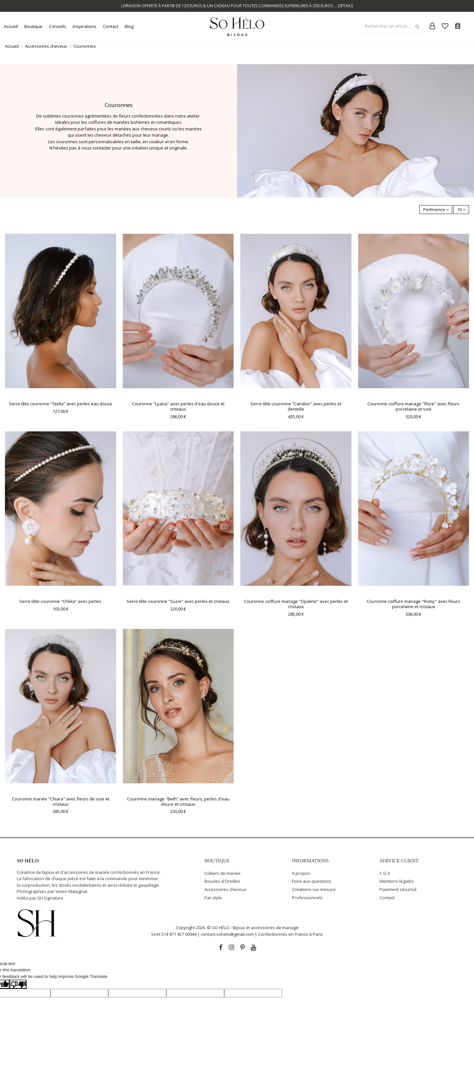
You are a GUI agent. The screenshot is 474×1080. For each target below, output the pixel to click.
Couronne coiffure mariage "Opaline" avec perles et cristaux (296, 603)
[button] (33, 26)
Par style (213, 898)
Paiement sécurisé (398, 889)
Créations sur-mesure (314, 889)
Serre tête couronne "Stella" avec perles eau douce (60, 404)
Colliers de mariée (222, 873)
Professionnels (307, 898)
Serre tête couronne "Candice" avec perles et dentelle (295, 406)
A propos (301, 873)
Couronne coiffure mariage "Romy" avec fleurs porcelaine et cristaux (413, 603)
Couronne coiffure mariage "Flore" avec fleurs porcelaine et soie (413, 406)
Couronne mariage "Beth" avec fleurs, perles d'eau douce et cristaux (178, 801)
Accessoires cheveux (225, 889)
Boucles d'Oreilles (222, 881)
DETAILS (345, 6)
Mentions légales (397, 881)
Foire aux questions (311, 881)
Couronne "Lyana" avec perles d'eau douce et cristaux (178, 406)
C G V (385, 873)
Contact (387, 898)
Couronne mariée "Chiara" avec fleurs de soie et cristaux (60, 801)
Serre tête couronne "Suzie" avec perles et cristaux (178, 601)
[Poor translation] (18, 984)
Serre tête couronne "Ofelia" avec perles (60, 601)
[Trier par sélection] (435, 209)
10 (461, 209)
